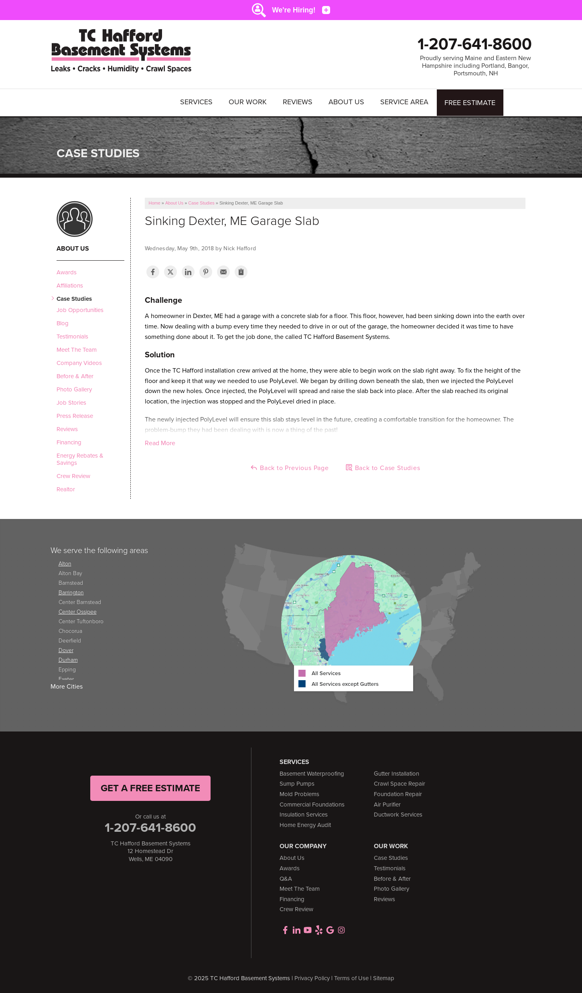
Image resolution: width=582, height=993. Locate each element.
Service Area (405, 102)
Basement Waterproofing (312, 772)
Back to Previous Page (289, 467)
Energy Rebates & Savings (80, 458)
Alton (65, 562)
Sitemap (383, 977)
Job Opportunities (80, 308)
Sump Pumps (297, 782)
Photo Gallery (74, 388)
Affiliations (70, 284)
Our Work (248, 102)
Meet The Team (77, 348)
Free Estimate (470, 102)
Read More (160, 442)
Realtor (66, 488)
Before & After (75, 375)
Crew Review (73, 474)
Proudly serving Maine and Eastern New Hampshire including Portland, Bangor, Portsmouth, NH (475, 65)
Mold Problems (299, 792)
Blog (63, 322)
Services (196, 102)
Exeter (66, 678)
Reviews (298, 102)
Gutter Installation (396, 772)
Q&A (286, 877)
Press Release (75, 414)
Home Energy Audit (305, 823)
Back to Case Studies (382, 467)
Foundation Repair (398, 792)
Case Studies (74, 297)
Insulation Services (304, 813)
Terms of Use (351, 977)
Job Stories (71, 401)
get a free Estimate (150, 787)
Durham (68, 659)
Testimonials (72, 335)
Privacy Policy (312, 977)
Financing (69, 441)
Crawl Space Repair (399, 782)
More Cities (67, 685)
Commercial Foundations (312, 803)
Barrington (71, 591)
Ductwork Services (398, 813)
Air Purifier (387, 803)
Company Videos (79, 361)
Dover (66, 649)
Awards (67, 271)
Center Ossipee (78, 610)
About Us (347, 102)
